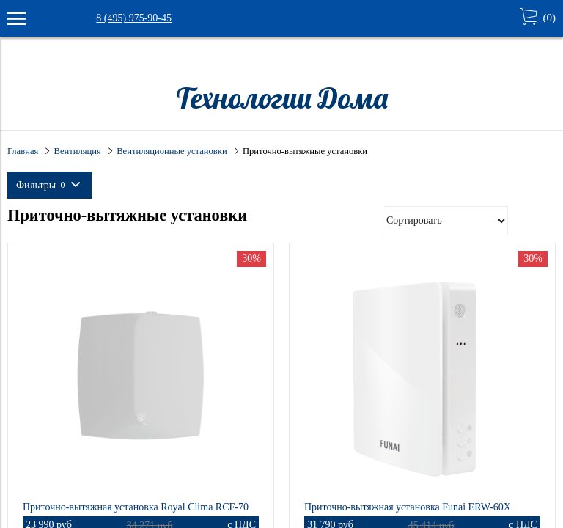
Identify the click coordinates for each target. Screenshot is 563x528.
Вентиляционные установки (172, 151)
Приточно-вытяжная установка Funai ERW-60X (407, 507)
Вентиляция (77, 151)
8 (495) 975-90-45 (134, 17)
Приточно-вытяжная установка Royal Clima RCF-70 (136, 507)
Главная (22, 151)
